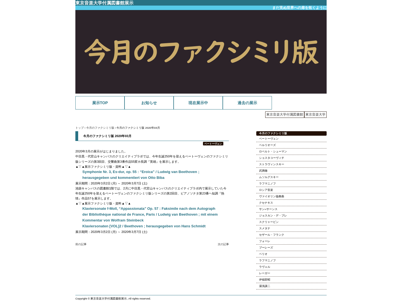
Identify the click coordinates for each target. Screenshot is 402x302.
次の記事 (223, 244)
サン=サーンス (268, 209)
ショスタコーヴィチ (271, 157)
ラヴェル (264, 266)
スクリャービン (269, 221)
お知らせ (149, 103)
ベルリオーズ (267, 145)
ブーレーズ (266, 247)
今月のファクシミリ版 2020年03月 (107, 136)
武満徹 (263, 170)
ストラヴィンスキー (271, 164)
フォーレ (264, 241)
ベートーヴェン (213, 143)
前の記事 (81, 244)
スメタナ (264, 228)
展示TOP (100, 103)
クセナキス (266, 202)
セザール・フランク (271, 234)
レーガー (264, 273)
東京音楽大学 (315, 114)
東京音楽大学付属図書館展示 (104, 2)
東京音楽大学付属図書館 (284, 114)
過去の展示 (247, 103)
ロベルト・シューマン (273, 151)
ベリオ (263, 253)
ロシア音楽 (266, 189)
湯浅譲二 (264, 286)
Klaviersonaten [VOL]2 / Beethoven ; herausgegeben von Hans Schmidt (143, 226)
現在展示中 (198, 103)
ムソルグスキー (269, 177)
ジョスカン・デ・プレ (273, 215)
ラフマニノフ (267, 183)
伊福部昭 (264, 279)
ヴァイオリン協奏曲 (271, 196)
